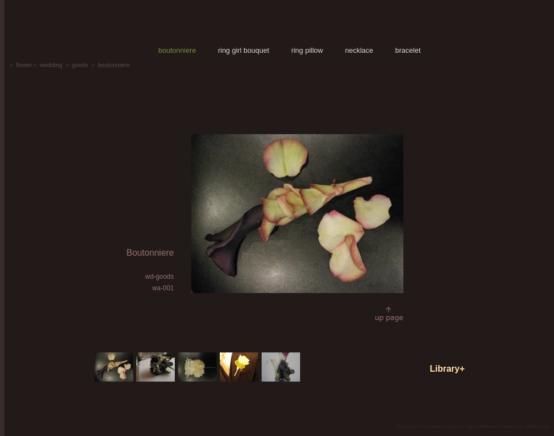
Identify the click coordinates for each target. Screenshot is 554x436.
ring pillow (307, 50)
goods (80, 65)
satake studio (537, 426)
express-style (445, 426)
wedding (51, 65)
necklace (359, 50)
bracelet (407, 50)
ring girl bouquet (243, 50)
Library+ (447, 368)
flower (24, 65)
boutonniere (177, 50)
